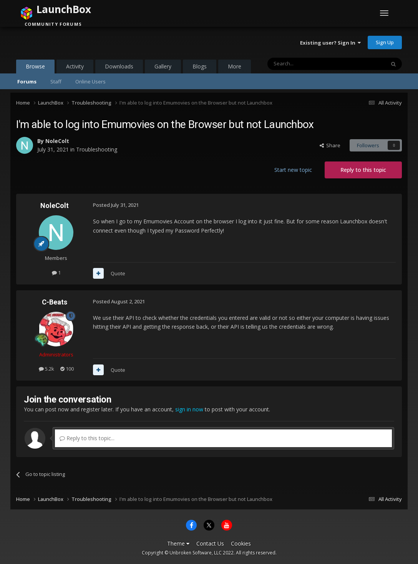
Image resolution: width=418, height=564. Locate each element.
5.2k (46, 368)
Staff (55, 81)
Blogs (199, 66)
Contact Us (210, 543)
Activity (75, 66)
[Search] (307, 64)
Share (330, 145)
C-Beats (54, 302)
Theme (178, 543)
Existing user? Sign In (330, 42)
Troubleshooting (96, 149)
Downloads (119, 66)
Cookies (241, 543)
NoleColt (57, 141)
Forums (26, 81)
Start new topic (293, 169)
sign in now (189, 409)
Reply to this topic (363, 169)
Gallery (162, 66)
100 (67, 368)
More (234, 66)
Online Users (90, 81)
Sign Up (385, 42)
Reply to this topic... (87, 438)
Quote (118, 273)
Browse (35, 68)
